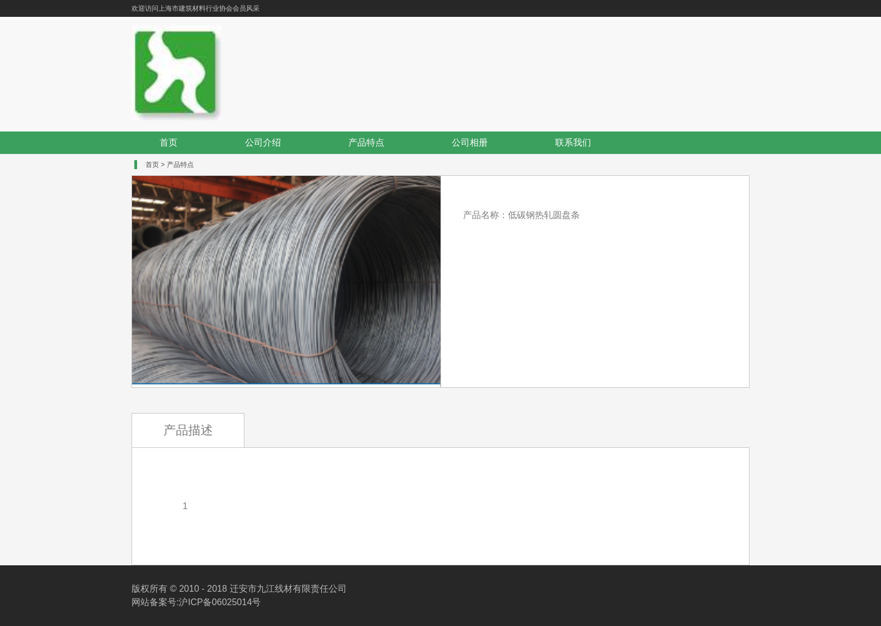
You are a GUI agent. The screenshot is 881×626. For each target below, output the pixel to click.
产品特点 (366, 142)
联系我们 (573, 142)
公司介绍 (263, 142)
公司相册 (470, 142)
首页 (169, 142)
